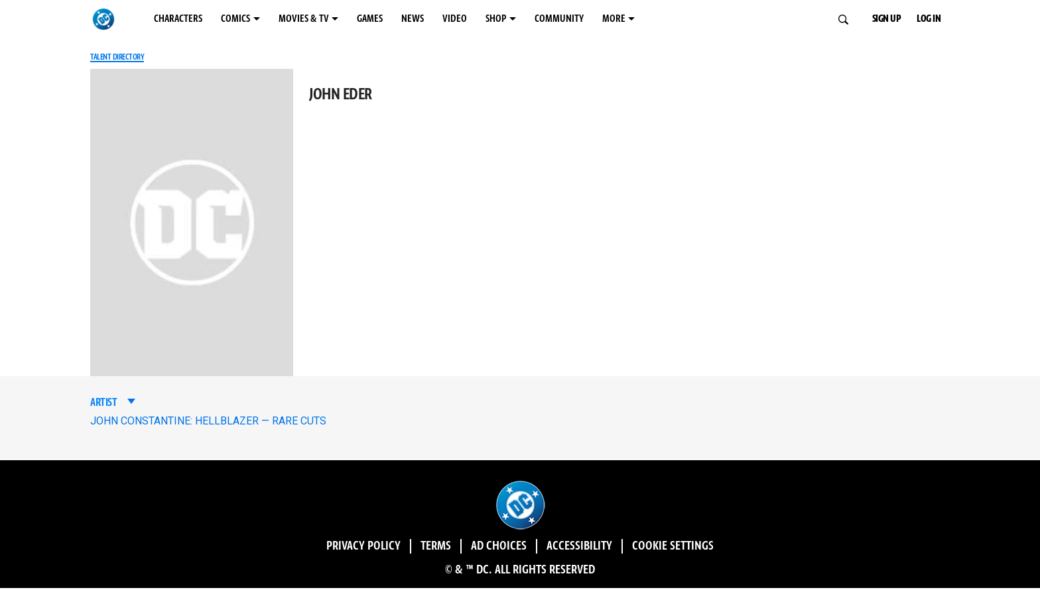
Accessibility (603, 548)
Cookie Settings (741, 548)
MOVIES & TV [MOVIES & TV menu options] (364, 19)
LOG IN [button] (937, 19)
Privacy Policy (294, 548)
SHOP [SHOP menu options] (614, 19)
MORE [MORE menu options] (768, 19)
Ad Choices (485, 548)
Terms (397, 548)
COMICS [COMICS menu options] (274, 19)
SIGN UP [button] (878, 19)
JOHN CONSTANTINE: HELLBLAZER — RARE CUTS (208, 423)
